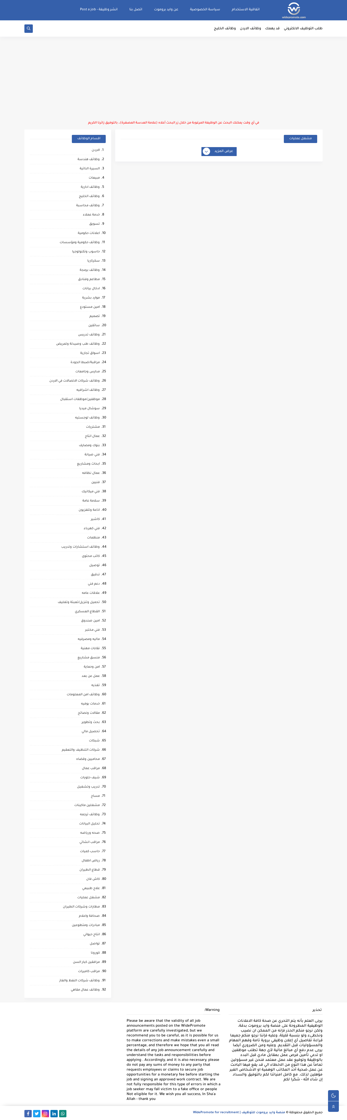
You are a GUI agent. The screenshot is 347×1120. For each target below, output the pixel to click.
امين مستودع (90, 307)
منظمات (93, 538)
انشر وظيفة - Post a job (99, 10)
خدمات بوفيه (90, 704)
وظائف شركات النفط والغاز (79, 981)
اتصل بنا (135, 10)
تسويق (94, 224)
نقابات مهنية (90, 649)
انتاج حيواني (91, 935)
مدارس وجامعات (87, 372)
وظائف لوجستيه (87, 418)
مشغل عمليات (88, 898)
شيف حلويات (90, 778)
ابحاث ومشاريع (88, 464)
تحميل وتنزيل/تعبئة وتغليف (79, 602)
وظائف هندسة (89, 159)
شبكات (94, 741)
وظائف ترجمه (90, 815)
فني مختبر (92, 630)
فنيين (95, 482)
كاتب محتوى (91, 556)
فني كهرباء (92, 529)
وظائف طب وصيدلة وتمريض (78, 344)
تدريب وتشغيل (88, 787)
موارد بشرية (91, 298)
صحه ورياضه (90, 833)
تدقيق (95, 575)
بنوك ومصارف (89, 446)
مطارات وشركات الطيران (81, 907)
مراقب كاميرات (89, 971)
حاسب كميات (90, 852)
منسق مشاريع (89, 658)
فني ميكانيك (91, 492)
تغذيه (95, 685)
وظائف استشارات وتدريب (80, 547)
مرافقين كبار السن (86, 962)
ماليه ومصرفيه (89, 639)
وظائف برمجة (90, 270)
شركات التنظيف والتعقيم (81, 750)
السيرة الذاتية (90, 169)
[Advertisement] (173, 79)
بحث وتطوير (91, 722)
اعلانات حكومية (89, 233)
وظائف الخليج (225, 29)
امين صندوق (90, 621)
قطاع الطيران (89, 870)
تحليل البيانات (89, 824)
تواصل (95, 944)
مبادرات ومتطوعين (86, 925)
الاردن (96, 150)
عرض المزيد (218, 152)
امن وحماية (92, 667)
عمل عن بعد (91, 676)
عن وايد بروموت (166, 10)
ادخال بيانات (91, 289)
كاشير (95, 519)
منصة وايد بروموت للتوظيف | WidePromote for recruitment (239, 1113)
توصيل (94, 565)
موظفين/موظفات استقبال (80, 399)
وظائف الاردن (250, 29)
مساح (95, 796)
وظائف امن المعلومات (83, 695)
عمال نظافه (91, 473)
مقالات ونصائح (89, 713)
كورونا (95, 953)
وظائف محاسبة (88, 206)
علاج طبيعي (91, 888)
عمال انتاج (92, 436)
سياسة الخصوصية (205, 10)
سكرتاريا (93, 261)
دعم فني (94, 584)
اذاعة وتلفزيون (89, 510)
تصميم (94, 316)
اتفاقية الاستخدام (246, 10)
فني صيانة (92, 455)
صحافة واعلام (89, 916)
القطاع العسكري (87, 612)
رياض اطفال (91, 861)
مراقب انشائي (89, 842)
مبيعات (94, 178)
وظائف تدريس (89, 335)
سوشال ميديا (89, 409)
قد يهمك (272, 29)
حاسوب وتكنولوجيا (86, 252)
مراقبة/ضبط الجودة (85, 362)
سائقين (94, 326)
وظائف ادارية (90, 187)
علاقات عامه (91, 593)
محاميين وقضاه (88, 759)
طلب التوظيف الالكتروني (303, 29)
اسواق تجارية (90, 353)
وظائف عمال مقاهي (85, 990)
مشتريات (93, 427)
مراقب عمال (91, 768)
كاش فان (93, 879)
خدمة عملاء (91, 215)
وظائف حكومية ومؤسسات (80, 243)
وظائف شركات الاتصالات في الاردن (74, 381)
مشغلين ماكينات (87, 805)
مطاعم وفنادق (89, 279)
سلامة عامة (91, 501)
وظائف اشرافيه (88, 390)
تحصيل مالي (91, 732)
